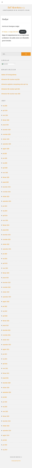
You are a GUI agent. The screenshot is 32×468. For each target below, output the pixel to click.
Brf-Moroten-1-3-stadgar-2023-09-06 (10, 31)
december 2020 (6, 383)
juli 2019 (5, 440)
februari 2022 (6, 321)
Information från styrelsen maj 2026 (10, 79)
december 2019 (6, 421)
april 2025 (5, 168)
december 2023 (6, 235)
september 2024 (7, 201)
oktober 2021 (6, 340)
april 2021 (5, 364)
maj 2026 (5, 106)
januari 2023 (6, 278)
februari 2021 (6, 373)
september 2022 (7, 297)
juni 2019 (5, 445)
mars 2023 (5, 268)
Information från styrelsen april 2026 (10, 89)
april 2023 (5, 263)
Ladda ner (23, 31)
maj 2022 (5, 311)
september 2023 (7, 249)
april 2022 (5, 316)
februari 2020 (6, 416)
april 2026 (5, 110)
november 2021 (6, 335)
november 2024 (6, 192)
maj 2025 (5, 163)
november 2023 (6, 239)
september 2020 (7, 392)
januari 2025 (6, 182)
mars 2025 (5, 172)
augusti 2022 (6, 301)
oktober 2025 (6, 139)
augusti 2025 (6, 149)
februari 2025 (6, 177)
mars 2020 (5, 411)
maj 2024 (5, 211)
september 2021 (7, 345)
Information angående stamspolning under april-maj (14, 84)
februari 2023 (6, 273)
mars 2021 (5, 368)
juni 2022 (5, 306)
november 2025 (6, 134)
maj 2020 (5, 407)
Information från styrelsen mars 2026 (10, 94)
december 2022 (6, 282)
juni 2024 (5, 206)
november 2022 (6, 287)
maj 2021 (5, 359)
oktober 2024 (6, 196)
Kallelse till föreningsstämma (8, 75)
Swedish (5, 64)
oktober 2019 (6, 426)
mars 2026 (5, 115)
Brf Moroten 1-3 (16, 7)
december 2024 (6, 187)
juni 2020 (5, 402)
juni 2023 (5, 254)
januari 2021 (6, 378)
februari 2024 (6, 225)
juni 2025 (5, 158)
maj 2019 (5, 450)
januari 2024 (6, 230)
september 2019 (7, 430)
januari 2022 (6, 325)
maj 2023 (5, 258)
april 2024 (5, 215)
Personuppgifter (16, 460)
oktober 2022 (6, 292)
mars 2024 (5, 220)
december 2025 (6, 130)
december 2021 (6, 330)
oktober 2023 (6, 244)
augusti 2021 (6, 349)
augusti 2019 (6, 435)
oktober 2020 (6, 387)
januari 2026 (6, 125)
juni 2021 (5, 354)
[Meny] (2, 2)
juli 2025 (5, 153)
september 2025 (7, 144)
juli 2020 (5, 397)
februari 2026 (6, 120)
